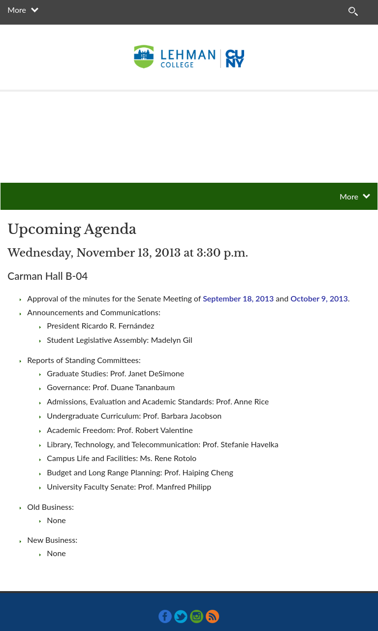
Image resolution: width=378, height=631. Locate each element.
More (16, 9)
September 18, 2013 (238, 298)
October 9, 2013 (319, 298)
